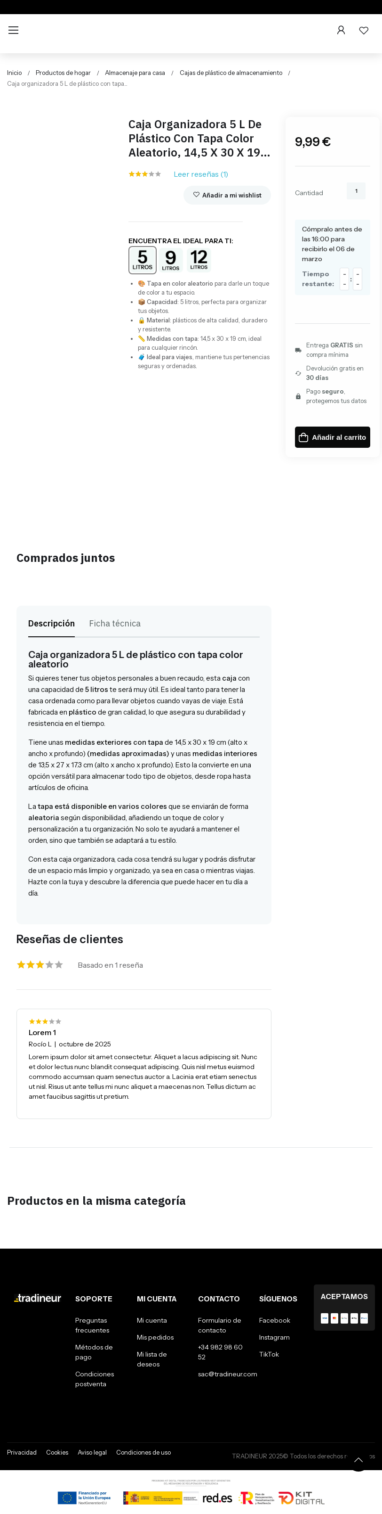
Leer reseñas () (201, 174)
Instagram (274, 1337)
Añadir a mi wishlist (227, 195)
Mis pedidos (155, 1337)
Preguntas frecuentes (92, 1325)
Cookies (57, 1452)
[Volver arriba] (358, 1460)
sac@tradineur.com (227, 1374)
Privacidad (22, 1452)
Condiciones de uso (143, 1452)
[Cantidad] (356, 190)
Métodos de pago (94, 1352)
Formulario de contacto (219, 1325)
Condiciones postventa (94, 1379)
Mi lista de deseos (152, 1359)
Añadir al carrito (332, 437)
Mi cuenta (152, 1320)
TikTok (269, 1354)
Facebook (274, 1320)
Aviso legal (92, 1452)
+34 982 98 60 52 (220, 1352)
